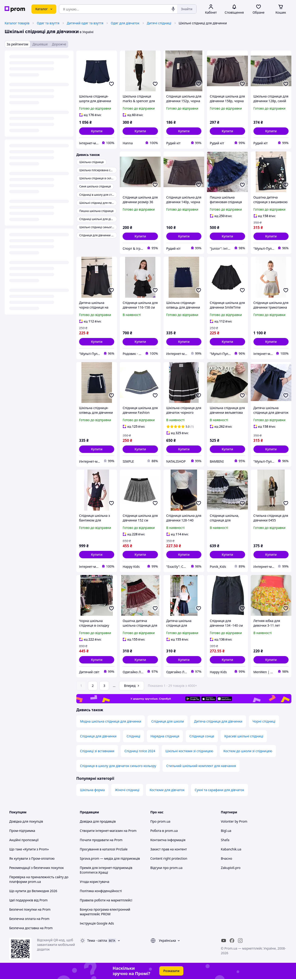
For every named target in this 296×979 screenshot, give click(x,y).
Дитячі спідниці (159, 23)
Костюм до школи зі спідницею (247, 751)
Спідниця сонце (201, 736)
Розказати (171, 971)
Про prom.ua (160, 821)
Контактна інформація (167, 840)
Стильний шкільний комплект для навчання (201, 766)
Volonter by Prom (234, 821)
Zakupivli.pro (230, 867)
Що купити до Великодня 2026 (33, 891)
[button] (96, 131)
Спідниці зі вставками (97, 751)
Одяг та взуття (48, 23)
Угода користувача (94, 881)
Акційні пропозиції (24, 840)
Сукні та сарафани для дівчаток (219, 790)
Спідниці (133, 736)
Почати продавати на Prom (101, 840)
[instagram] (240, 940)
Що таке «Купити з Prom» (29, 849)
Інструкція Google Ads (97, 923)
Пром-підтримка (22, 830)
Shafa (225, 840)
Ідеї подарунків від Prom (28, 900)
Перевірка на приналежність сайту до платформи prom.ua (38, 879)
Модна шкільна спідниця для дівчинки (110, 721)
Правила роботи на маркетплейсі (106, 900)
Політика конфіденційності (101, 891)
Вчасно (226, 858)
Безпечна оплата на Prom (29, 918)
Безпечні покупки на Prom (29, 909)
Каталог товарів (17, 23)
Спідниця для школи (167, 721)
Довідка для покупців (26, 821)
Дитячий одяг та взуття (85, 23)
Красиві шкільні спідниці (243, 736)
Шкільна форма (92, 790)
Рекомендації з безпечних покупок (36, 867)
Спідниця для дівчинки (98, 736)
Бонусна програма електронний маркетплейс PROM (105, 911)
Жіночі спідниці (127, 790)
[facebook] (232, 940)
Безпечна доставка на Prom (31, 928)
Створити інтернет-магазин (101, 830)
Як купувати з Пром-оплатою (32, 858)
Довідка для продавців (98, 821)
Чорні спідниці (264, 721)
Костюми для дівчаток (167, 790)
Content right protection (168, 858)
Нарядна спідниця (165, 736)
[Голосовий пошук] (173, 9)
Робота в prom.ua (164, 830)
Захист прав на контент (168, 849)
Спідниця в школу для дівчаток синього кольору (118, 766)
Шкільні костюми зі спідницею (189, 751)
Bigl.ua (226, 830)
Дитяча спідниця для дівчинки (218, 721)
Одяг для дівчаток (125, 23)
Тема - (97, 940)
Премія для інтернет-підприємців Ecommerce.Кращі (106, 870)
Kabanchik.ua (231, 849)
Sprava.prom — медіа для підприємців (110, 858)
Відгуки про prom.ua (166, 867)
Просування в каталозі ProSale (103, 849)
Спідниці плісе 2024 (139, 751)
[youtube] (223, 940)
